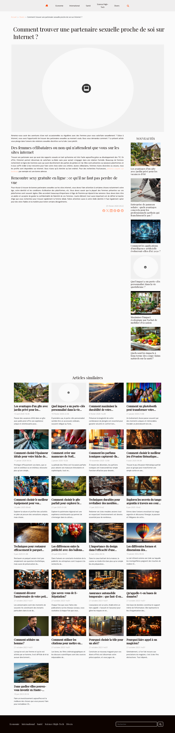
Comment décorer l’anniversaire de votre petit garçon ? (30, 596)
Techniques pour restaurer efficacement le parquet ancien (30, 549)
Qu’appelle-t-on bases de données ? (142, 594)
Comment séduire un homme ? (26, 641)
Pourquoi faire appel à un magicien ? (142, 641)
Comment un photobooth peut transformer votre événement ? (141, 409)
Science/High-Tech (102, 5)
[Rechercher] (136, 724)
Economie (59, 5)
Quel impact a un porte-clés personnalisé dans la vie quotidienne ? (145, 284)
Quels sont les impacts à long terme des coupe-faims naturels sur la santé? (145, 355)
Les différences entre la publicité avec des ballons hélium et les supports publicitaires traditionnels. (67, 551)
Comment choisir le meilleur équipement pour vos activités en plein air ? (31, 503)
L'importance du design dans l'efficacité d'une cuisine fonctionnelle (103, 549)
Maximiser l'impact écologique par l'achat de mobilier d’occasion (144, 320)
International (74, 5)
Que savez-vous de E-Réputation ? (64, 594)
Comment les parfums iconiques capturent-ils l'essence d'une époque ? (103, 456)
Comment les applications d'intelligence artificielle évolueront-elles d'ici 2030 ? (145, 248)
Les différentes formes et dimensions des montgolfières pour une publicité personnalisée (141, 551)
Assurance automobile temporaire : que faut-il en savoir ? (105, 596)
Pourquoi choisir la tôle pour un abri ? (106, 641)
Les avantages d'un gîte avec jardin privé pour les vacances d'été (144, 171)
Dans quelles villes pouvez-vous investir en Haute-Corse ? (30, 690)
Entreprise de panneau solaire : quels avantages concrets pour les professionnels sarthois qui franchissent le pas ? (145, 210)
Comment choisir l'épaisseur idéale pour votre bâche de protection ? (31, 456)
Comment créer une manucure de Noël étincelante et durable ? (65, 456)
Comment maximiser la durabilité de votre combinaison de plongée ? (104, 409)
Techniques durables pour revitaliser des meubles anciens (104, 503)
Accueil (14, 17)
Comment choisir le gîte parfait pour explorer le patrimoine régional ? (65, 503)
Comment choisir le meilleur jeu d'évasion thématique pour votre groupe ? (143, 456)
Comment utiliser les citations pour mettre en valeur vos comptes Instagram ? (65, 645)
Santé (88, 5)
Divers (116, 5)
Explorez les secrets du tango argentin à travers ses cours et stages (144, 503)
